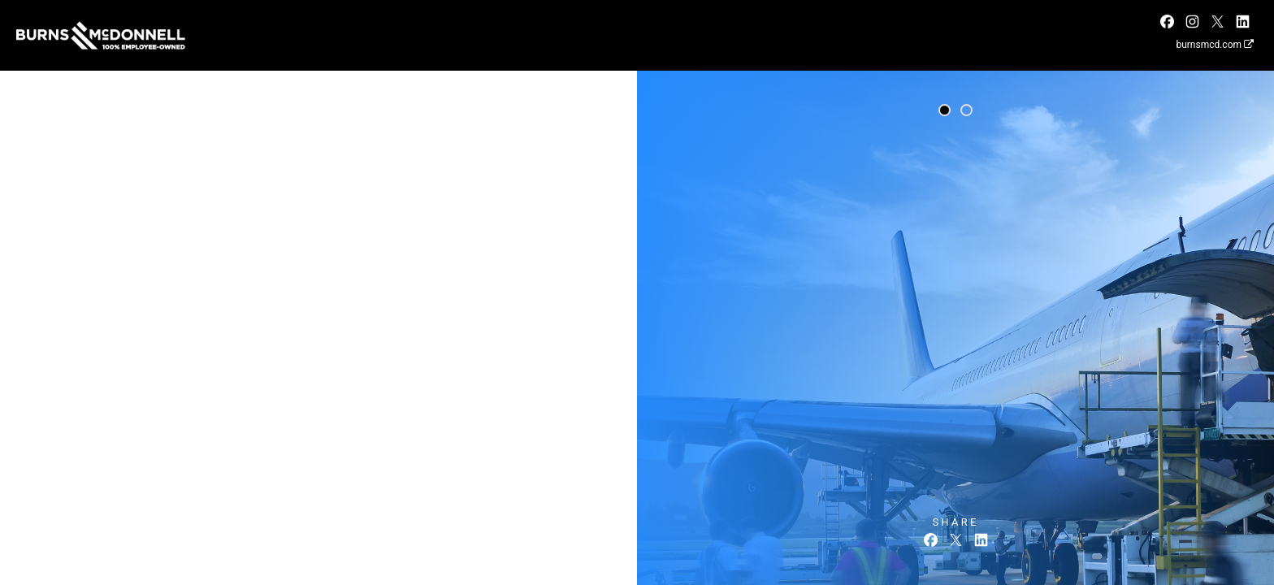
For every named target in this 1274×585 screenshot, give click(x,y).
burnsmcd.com (1215, 44)
